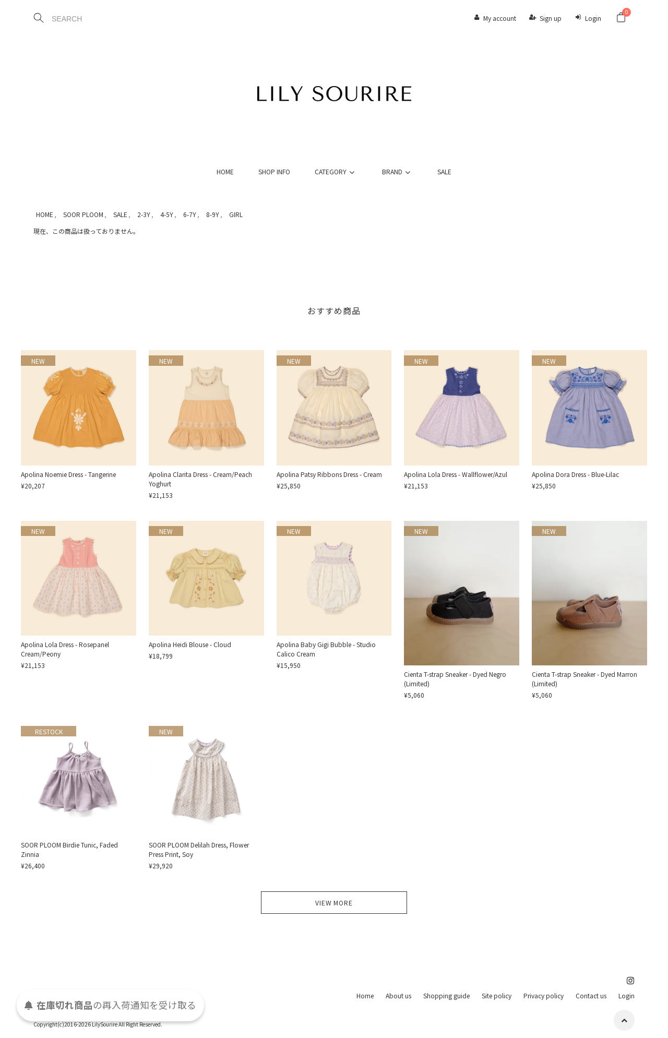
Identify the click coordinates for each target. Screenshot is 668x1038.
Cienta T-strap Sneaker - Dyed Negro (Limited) (455, 679)
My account (499, 18)
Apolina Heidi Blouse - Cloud (190, 644)
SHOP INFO (274, 171)
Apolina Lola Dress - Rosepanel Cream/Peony (65, 649)
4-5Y (166, 214)
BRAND (397, 171)
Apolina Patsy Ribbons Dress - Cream (329, 474)
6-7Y (189, 214)
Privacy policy (543, 995)
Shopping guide (446, 995)
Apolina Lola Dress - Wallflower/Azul (455, 474)
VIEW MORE (334, 902)
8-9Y (212, 214)
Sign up (551, 18)
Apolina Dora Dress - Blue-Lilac (575, 474)
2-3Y (143, 214)
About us (398, 995)
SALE (444, 171)
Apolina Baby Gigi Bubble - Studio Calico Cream (326, 649)
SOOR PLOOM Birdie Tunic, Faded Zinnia (69, 849)
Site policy (496, 995)
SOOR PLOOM (83, 214)
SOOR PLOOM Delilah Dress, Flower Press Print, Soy (199, 849)
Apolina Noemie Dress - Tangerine (68, 474)
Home (365, 995)
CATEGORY (336, 171)
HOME (225, 171)
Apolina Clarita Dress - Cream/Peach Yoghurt (200, 479)
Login (593, 18)
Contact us (591, 995)
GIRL (236, 214)
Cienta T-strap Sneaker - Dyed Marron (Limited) (584, 679)
